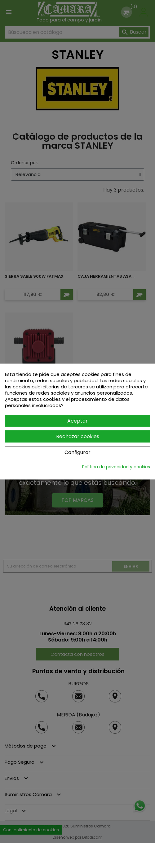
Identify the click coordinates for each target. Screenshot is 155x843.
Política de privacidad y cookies (116, 467)
